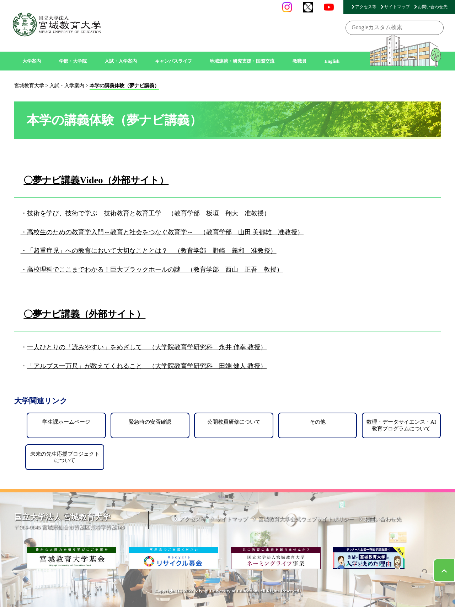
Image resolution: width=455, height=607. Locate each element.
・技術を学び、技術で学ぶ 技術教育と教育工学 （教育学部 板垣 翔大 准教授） (145, 213)
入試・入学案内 (121, 61)
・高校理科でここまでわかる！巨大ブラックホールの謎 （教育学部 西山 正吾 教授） (152, 269)
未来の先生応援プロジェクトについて (65, 457)
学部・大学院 (73, 61)
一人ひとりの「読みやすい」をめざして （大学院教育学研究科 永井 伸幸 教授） (147, 347)
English (332, 61)
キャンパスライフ (173, 61)
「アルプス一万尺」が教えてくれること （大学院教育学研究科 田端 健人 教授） (147, 366)
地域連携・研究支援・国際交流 (242, 61)
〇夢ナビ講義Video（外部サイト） (95, 180)
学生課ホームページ (66, 422)
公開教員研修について (234, 422)
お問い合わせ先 (433, 6)
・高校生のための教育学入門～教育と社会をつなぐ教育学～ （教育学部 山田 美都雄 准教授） (162, 232)
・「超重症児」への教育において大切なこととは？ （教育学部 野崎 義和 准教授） (149, 250)
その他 (318, 422)
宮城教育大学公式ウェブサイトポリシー (306, 519)
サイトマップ (397, 6)
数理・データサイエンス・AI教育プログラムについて (401, 425)
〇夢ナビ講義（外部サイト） (84, 314)
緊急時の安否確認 (150, 422)
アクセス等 (365, 6)
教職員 (299, 61)
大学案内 (31, 61)
